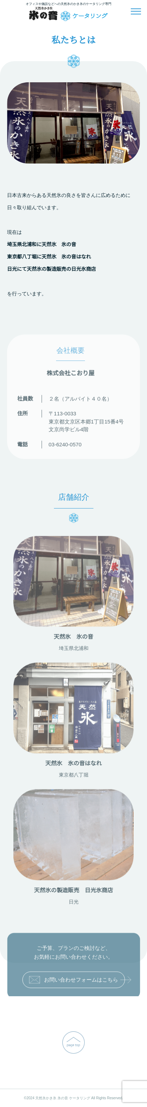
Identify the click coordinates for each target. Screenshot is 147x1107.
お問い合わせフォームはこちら (77, 981)
